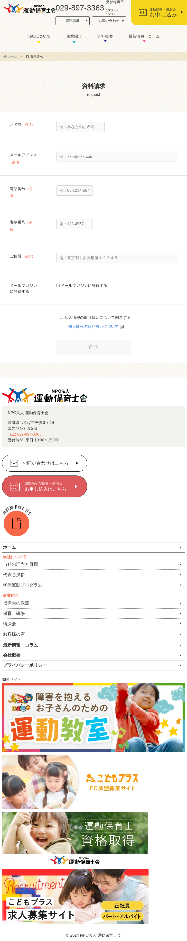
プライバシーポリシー (25, 665)
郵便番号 (17, 222)
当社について (39, 36)
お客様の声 (14, 634)
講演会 (9, 623)
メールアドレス (23, 155)
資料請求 (72, 21)
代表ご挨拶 (14, 574)
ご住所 (15, 256)
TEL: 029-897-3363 (24, 434)
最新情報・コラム (144, 36)
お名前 (15, 124)
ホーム (9, 547)
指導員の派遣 (16, 603)
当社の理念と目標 (20, 564)
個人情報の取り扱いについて (93, 326)
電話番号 (17, 189)
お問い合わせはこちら (45, 463)
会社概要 (105, 36)
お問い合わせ (109, 21)
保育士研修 (14, 613)
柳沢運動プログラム (22, 585)
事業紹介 (74, 36)
